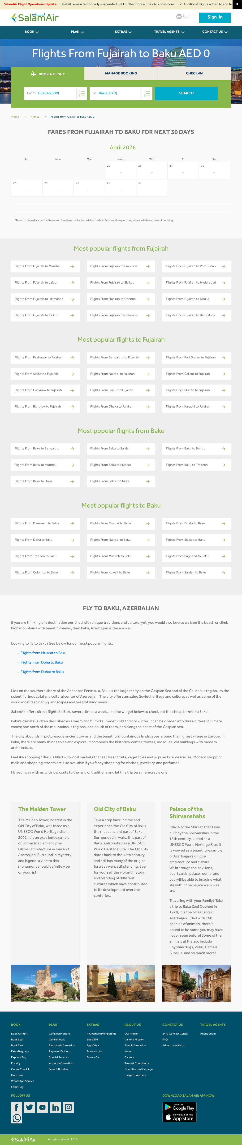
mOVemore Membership (102, 1034)
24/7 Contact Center (175, 1034)
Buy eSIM (92, 1040)
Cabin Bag (17, 1087)
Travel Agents (167, 32)
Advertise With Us (173, 1045)
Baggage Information (62, 1045)
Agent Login (208, 1034)
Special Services (59, 1057)
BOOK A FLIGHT (48, 74)
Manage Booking (121, 74)
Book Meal (17, 1045)
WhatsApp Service (22, 1081)
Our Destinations (60, 1034)
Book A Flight (19, 1034)
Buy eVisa (93, 1045)
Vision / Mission (134, 1040)
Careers (129, 1057)
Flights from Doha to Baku (42, 663)
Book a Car (93, 1057)
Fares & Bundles (58, 1069)
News (128, 1051)
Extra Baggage (20, 1051)
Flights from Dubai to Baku (42, 672)
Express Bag (18, 1057)
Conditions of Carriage (139, 1069)
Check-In (194, 74)
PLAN (75, 32)
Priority (15, 1063)
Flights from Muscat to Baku (43, 653)
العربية (183, 16)
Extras (121, 32)
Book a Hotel (95, 1051)
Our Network (57, 1040)
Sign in (215, 17)
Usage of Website (135, 1075)
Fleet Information (135, 1045)
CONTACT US (212, 32)
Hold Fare (17, 1075)
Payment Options (60, 1051)
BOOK (29, 32)
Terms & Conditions (137, 1063)
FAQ (165, 1040)
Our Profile (131, 1034)
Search (186, 94)
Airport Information (61, 1063)
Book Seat (17, 1040)
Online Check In (20, 1069)
